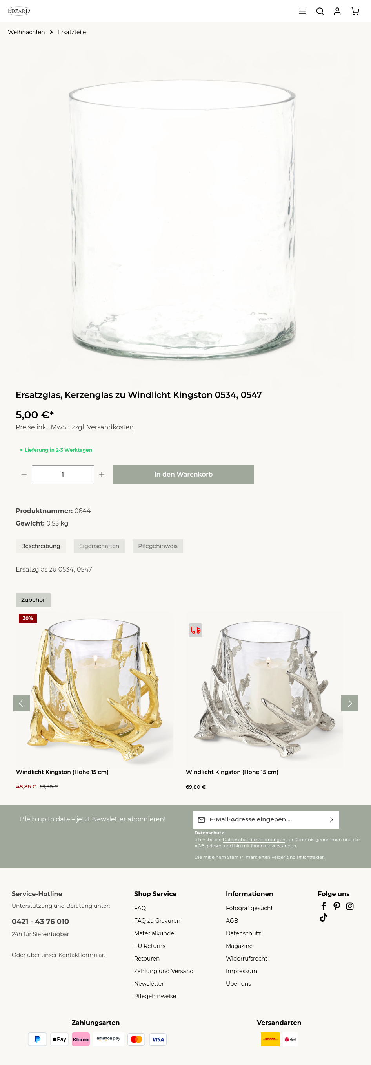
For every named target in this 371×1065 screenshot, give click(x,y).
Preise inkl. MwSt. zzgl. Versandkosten (70, 427)
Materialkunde (151, 932)
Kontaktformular (72, 954)
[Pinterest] (338, 908)
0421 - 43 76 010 (38, 921)
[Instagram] (350, 908)
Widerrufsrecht (244, 958)
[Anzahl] (63, 474)
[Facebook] (324, 908)
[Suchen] (320, 11)
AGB (343, 838)
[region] (185, 220)
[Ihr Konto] (337, 11)
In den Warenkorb (183, 474)
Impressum (239, 970)
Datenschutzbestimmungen (246, 838)
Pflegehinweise (152, 995)
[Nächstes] (349, 703)
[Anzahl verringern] (24, 474)
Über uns (237, 983)
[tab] (38, 546)
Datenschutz (241, 932)
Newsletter (147, 983)
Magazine (238, 945)
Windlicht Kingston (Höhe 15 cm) (59, 772)
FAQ (139, 907)
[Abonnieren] (331, 818)
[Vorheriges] (21, 703)
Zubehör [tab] (31, 600)
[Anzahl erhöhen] (102, 474)
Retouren (145, 958)
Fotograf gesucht (246, 907)
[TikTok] (323, 919)
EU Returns (148, 945)
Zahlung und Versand (160, 970)
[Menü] (303, 11)
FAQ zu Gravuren (155, 920)
